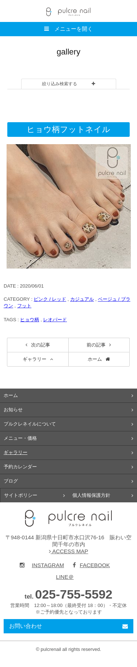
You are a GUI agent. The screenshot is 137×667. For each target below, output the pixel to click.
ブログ (11, 481)
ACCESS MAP (68, 551)
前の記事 (96, 345)
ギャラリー (34, 359)
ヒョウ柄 (29, 319)
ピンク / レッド (50, 299)
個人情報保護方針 (91, 495)
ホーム (95, 359)
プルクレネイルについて (30, 424)
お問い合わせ (25, 626)
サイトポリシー (20, 495)
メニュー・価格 (20, 438)
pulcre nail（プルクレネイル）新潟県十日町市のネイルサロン (69, 518)
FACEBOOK (91, 565)
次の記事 (40, 345)
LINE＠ (64, 577)
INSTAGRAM (42, 565)
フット (24, 305)
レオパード (55, 319)
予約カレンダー (20, 466)
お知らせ (13, 409)
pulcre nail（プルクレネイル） (68, 11)
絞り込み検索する (59, 83)
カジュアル (82, 299)
